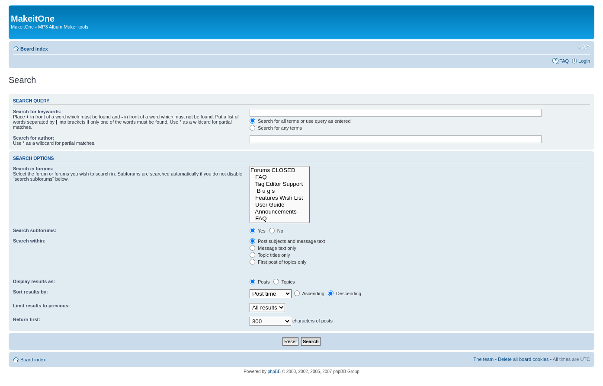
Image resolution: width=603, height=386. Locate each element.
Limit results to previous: (41, 305)
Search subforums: (34, 230)
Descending (344, 293)
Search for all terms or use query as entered (300, 121)
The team (484, 359)
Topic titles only (270, 255)
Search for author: (33, 137)
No (276, 230)
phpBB (274, 371)
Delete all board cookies (523, 359)
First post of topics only (278, 262)
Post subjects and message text (287, 241)
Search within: (29, 240)
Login (584, 61)
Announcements (279, 211)
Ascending (309, 293)
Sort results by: (30, 291)
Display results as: (34, 281)
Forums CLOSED (279, 170)
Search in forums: (33, 168)
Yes (258, 230)
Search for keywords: (37, 111)
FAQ (564, 61)
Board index (34, 48)
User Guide (279, 204)
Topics (284, 281)
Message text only (273, 248)
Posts (260, 281)
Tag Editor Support (279, 184)
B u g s (279, 191)
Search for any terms (276, 128)
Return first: (26, 319)
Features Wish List (279, 198)
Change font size (583, 47)
